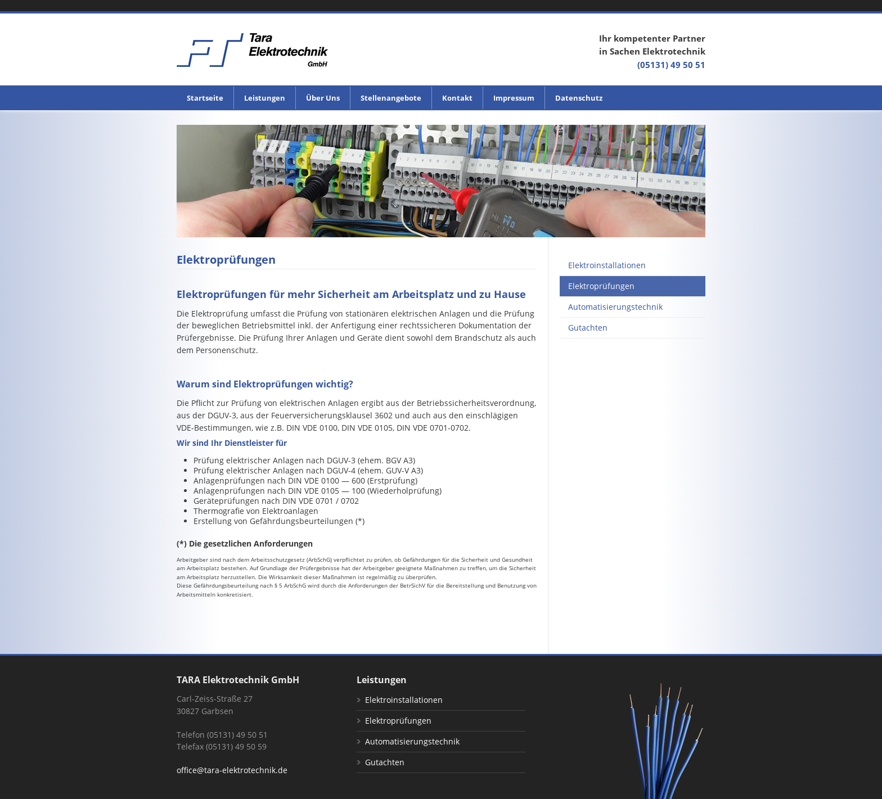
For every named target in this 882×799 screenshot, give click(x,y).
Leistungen (264, 98)
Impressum (513, 98)
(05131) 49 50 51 (671, 64)
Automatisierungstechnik (615, 307)
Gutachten (588, 328)
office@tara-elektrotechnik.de (232, 770)
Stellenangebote (391, 98)
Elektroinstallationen (607, 265)
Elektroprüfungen (601, 286)
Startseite (205, 98)
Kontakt (457, 98)
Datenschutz (578, 98)
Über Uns (323, 98)
